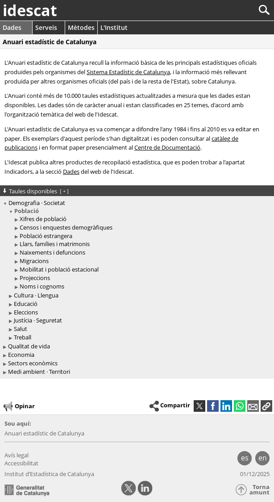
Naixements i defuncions (52, 252)
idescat (30, 10)
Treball (22, 337)
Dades (12, 27)
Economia (21, 355)
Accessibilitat (21, 463)
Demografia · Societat (36, 203)
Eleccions (26, 312)
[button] (266, 406)
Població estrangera (46, 236)
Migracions (34, 261)
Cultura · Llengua (36, 295)
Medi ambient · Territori (39, 372)
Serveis (46, 27)
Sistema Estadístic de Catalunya (128, 72)
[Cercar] (234, 10)
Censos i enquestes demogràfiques (66, 227)
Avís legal (16, 455)
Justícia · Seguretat (38, 320)
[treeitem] (138, 249)
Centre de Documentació (167, 147)
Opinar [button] (18, 406)
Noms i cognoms (42, 286)
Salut (20, 329)
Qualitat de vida (29, 346)
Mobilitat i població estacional (59, 269)
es (245, 458)
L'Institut (114, 27)
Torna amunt (259, 489)
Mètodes (81, 27)
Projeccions (35, 278)
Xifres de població (43, 219)
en (262, 458)
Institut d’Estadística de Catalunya (49, 474)
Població (26, 211)
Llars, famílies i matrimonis (55, 244)
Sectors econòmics (33, 363)
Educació (25, 304)
